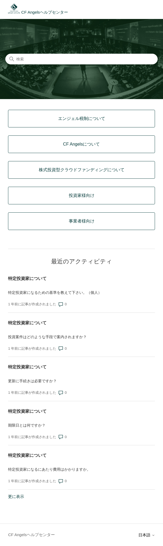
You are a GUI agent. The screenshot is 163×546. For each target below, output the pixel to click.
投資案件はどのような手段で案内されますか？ (47, 337)
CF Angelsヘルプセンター (38, 12)
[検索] (81, 59)
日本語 (146, 535)
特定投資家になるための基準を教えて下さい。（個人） (55, 292)
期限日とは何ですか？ (27, 425)
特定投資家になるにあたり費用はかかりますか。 (49, 469)
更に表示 (16, 496)
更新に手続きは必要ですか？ (32, 381)
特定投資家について (27, 278)
